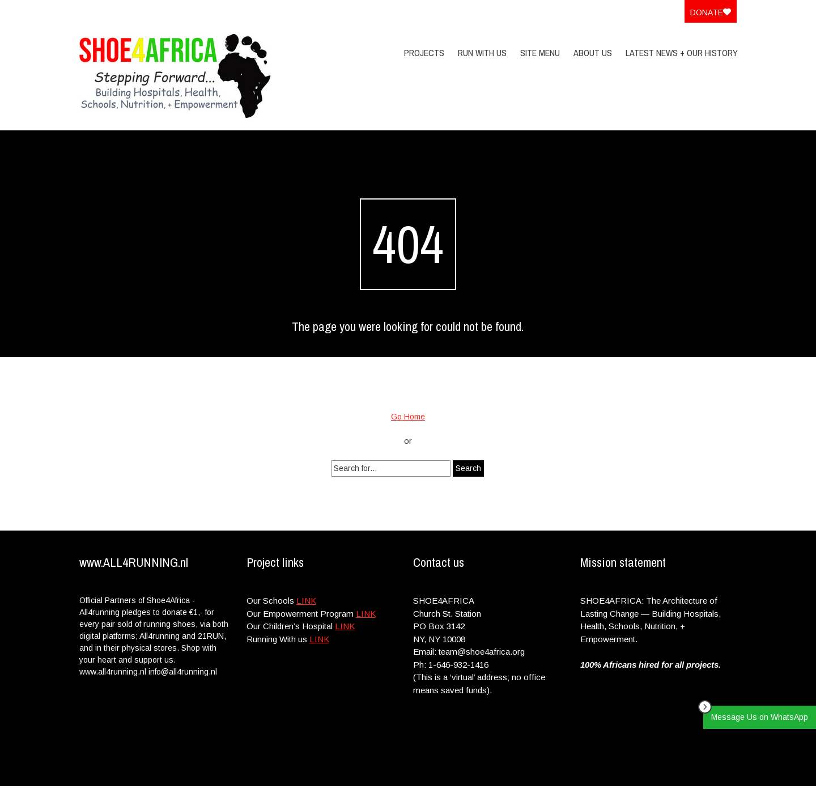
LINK (306, 600)
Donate (710, 12)
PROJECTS (424, 52)
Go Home (408, 416)
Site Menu (540, 52)
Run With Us (482, 52)
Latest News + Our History (682, 52)
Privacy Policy (663, 798)
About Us (592, 52)
